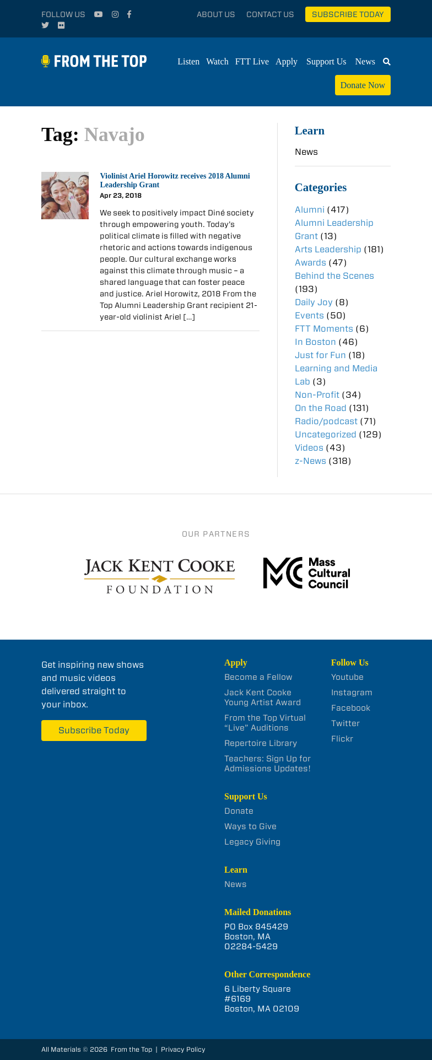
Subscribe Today (348, 14)
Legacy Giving (252, 842)
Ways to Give (250, 826)
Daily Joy (314, 302)
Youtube (347, 677)
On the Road (321, 408)
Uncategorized (326, 434)
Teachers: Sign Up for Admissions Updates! (267, 764)
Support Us (326, 61)
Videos (309, 447)
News (365, 61)
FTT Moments (324, 328)
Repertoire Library (260, 743)
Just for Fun (320, 355)
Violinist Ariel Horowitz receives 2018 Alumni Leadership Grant (175, 181)
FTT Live (252, 61)
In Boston (315, 342)
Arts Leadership (328, 249)
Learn (310, 130)
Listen (188, 61)
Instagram (351, 692)
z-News (310, 461)
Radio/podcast (326, 421)
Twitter (345, 723)
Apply (287, 61)
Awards (310, 262)
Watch (217, 61)
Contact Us (270, 14)
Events (309, 315)
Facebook (350, 708)
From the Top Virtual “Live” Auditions (265, 723)
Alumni (310, 209)
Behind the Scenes (334, 276)
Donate (238, 811)
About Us (216, 14)
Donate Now (363, 85)
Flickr (342, 739)
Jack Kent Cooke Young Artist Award (262, 697)
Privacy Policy (183, 1049)
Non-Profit (317, 395)
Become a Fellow (258, 677)
